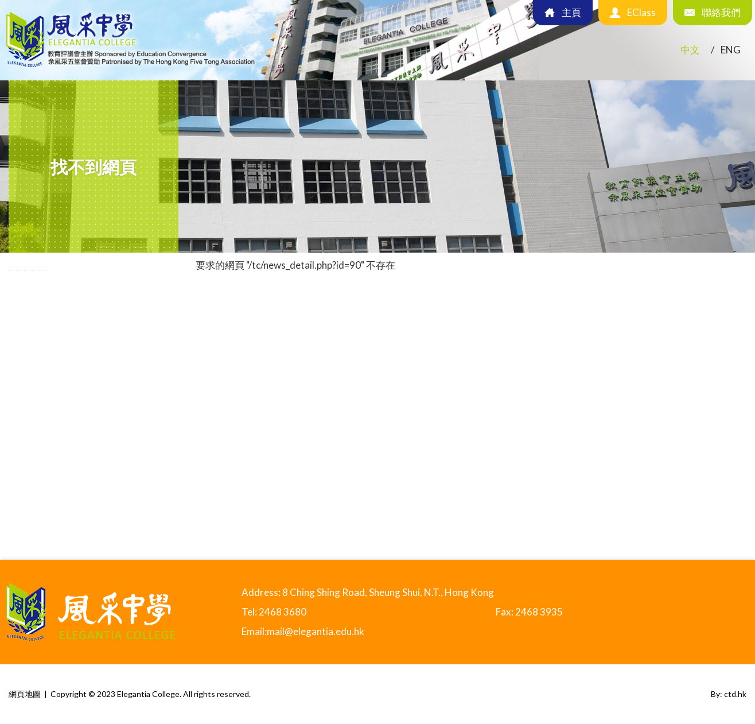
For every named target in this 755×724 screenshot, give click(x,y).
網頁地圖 (25, 694)
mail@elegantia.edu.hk (315, 631)
